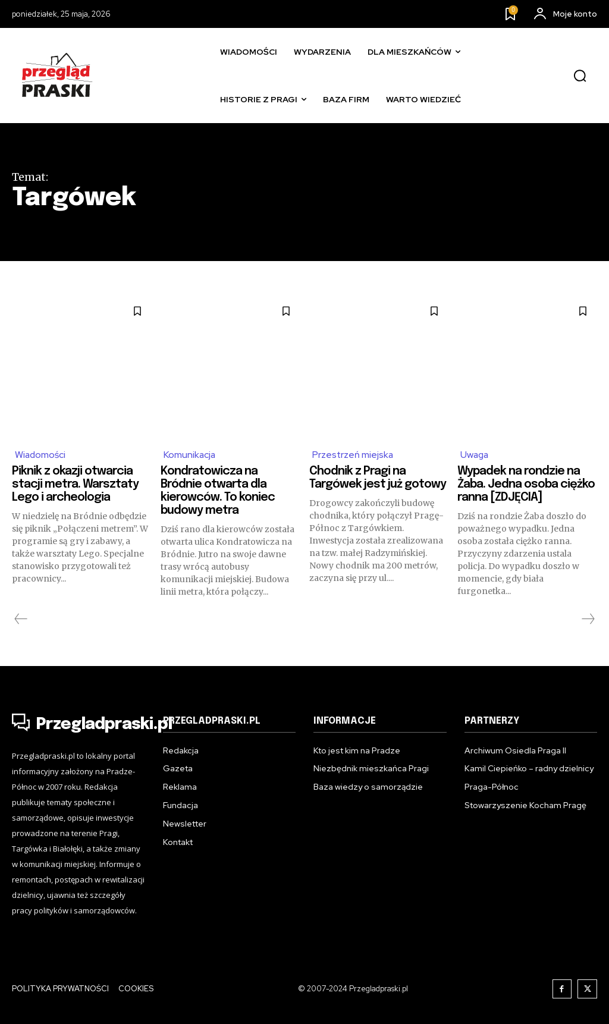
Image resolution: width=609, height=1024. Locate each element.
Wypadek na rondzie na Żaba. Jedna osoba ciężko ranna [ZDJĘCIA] (520, 485)
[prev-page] (21, 620)
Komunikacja (190, 454)
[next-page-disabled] (587, 620)
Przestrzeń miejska (353, 454)
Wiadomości (41, 454)
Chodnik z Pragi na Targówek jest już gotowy (358, 485)
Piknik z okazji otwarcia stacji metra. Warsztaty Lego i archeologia (77, 485)
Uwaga (475, 454)
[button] (580, 76)
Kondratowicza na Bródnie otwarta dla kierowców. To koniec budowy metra (219, 491)
